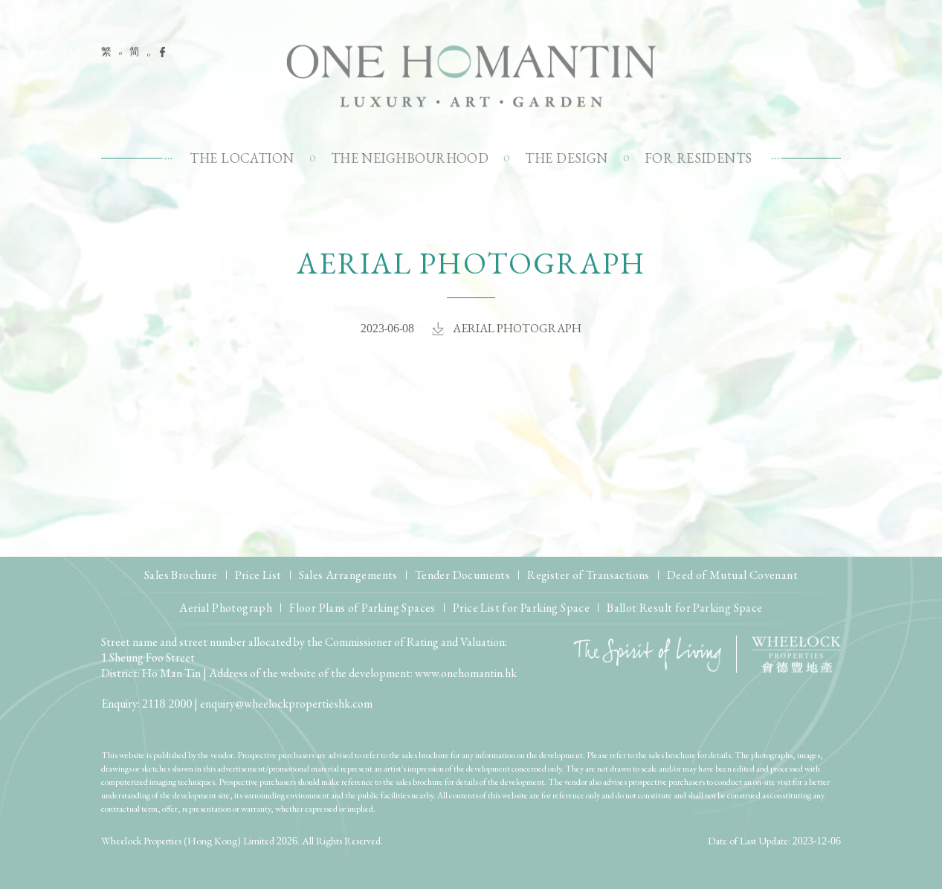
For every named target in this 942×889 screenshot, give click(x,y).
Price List (258, 575)
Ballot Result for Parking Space (684, 607)
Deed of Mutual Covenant (732, 575)
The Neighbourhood (410, 158)
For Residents (698, 158)
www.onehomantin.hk (466, 673)
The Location (242, 158)
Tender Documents (462, 575)
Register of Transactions (588, 575)
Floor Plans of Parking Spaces (362, 607)
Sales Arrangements (348, 575)
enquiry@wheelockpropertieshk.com (286, 703)
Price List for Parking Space (521, 607)
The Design (566, 158)
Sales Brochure (181, 575)
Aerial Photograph (225, 607)
